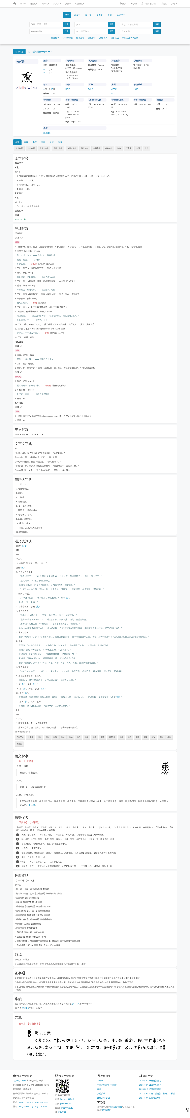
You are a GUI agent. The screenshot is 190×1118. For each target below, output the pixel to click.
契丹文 (45, 3)
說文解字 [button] (84, 148)
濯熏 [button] (47, 737)
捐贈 (134, 3)
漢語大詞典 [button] (71, 148)
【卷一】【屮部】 (26, 761)
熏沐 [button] (71, 737)
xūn (44, 72)
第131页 (76, 1004)
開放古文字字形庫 (130, 38)
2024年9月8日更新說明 (149, 1098)
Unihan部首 (68, 38)
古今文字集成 (20, 1080)
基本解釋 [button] (19, 148)
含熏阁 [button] (30, 737)
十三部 (31, 805)
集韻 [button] (138, 148)
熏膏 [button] (94, 737)
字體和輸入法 (148, 3)
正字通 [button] (128, 148)
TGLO (91, 89)
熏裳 (42, 688)
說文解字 (92, 38)
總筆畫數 (80, 38)
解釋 (17, 142)
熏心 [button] (63, 737)
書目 (26, 142)
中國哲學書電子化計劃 (107, 1085)
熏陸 (118, 697)
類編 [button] (119, 148)
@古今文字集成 (67, 1099)
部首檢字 (55, 38)
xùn (44, 69)
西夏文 (33, 3)
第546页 (25, 1008)
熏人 (38, 606)
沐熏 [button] (39, 737)
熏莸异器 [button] (112, 737)
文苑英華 (101, 1093)
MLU (113, 93)
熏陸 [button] (145, 737)
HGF (67, 89)
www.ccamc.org (26, 1102)
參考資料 (106, 1110)
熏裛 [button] (129, 737)
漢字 (23, 3)
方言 (52, 142)
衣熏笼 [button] (19, 744)
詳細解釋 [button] (31, 148)
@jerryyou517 (66, 1103)
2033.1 (136, 89)
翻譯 (60, 142)
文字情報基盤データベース (40, 51)
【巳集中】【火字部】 (28, 822)
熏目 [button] (79, 737)
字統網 (100, 1080)
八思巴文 (79, 3)
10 (52, 89)
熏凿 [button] (55, 737)
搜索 (66, 24)
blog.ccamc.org (26, 1106)
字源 (35, 142)
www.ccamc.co (41, 1102)
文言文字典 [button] (44, 148)
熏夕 (35, 684)
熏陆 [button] (137, 737)
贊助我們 (62, 1112)
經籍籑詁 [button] (108, 148)
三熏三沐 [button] (20, 737)
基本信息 (19, 51)
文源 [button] (146, 148)
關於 (123, 3)
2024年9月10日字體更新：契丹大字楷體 (157, 1093)
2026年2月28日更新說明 (150, 1080)
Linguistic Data (103, 1098)
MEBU (114, 89)
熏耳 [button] (86, 737)
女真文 (57, 3)
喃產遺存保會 (116, 1107)
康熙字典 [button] (96, 148)
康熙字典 (103, 38)
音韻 (43, 142)
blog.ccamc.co (40, 1106)
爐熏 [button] (169, 737)
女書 (68, 3)
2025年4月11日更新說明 (150, 1085)
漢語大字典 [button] (58, 148)
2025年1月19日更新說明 (150, 1089)
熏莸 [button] (102, 737)
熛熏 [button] (161, 737)
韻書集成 (115, 38)
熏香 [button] (153, 737)
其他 (174, 3)
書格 (99, 1089)
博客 (163, 3)
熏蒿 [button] (121, 737)
